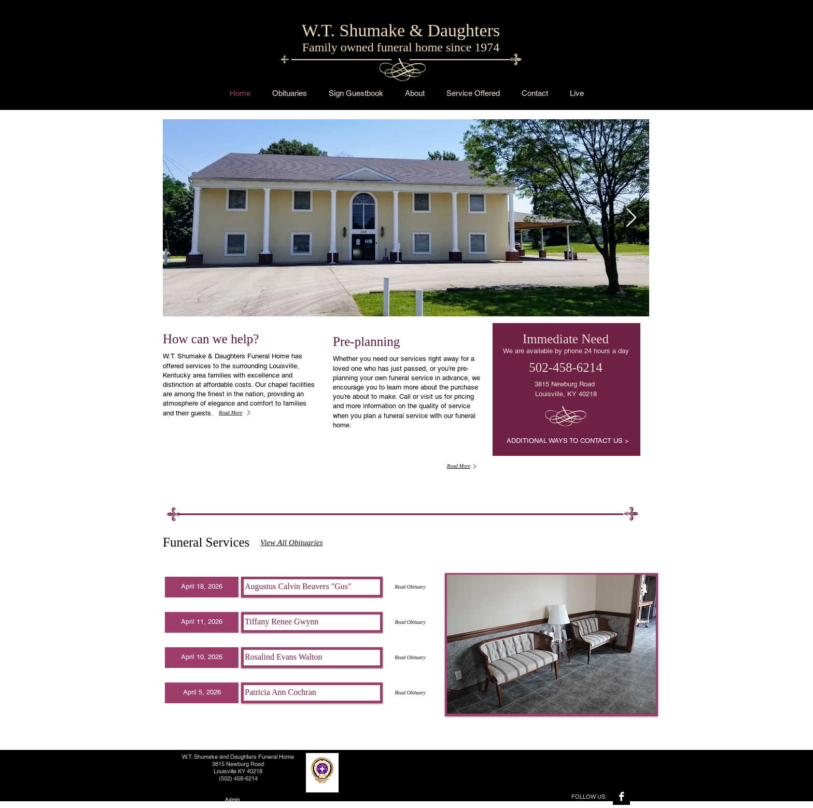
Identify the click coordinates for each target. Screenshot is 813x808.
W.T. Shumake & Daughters (401, 30)
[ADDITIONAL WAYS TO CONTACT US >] (567, 441)
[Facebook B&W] (621, 796)
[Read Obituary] (410, 587)
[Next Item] (631, 218)
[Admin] (232, 800)
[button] (202, 587)
